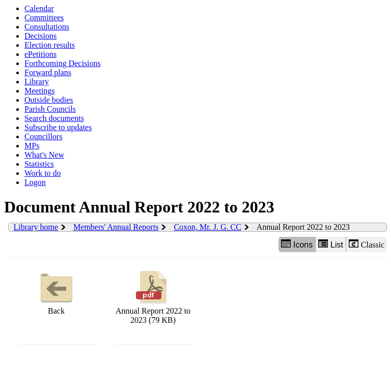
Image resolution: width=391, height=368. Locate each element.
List (330, 244)
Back (56, 291)
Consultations (46, 26)
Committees (44, 17)
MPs (31, 145)
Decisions (40, 36)
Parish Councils (50, 109)
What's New (44, 154)
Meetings (39, 90)
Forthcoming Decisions (62, 63)
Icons (297, 244)
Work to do (42, 173)
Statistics (39, 164)
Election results (49, 45)
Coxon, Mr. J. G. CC (207, 227)
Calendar (39, 8)
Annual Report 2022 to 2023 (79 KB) (153, 296)
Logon (35, 182)
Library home (36, 227)
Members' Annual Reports (115, 227)
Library (36, 81)
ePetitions (40, 54)
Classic (366, 244)
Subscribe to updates (58, 127)
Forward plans (47, 72)
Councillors (43, 136)
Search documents (54, 118)
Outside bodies (48, 100)
